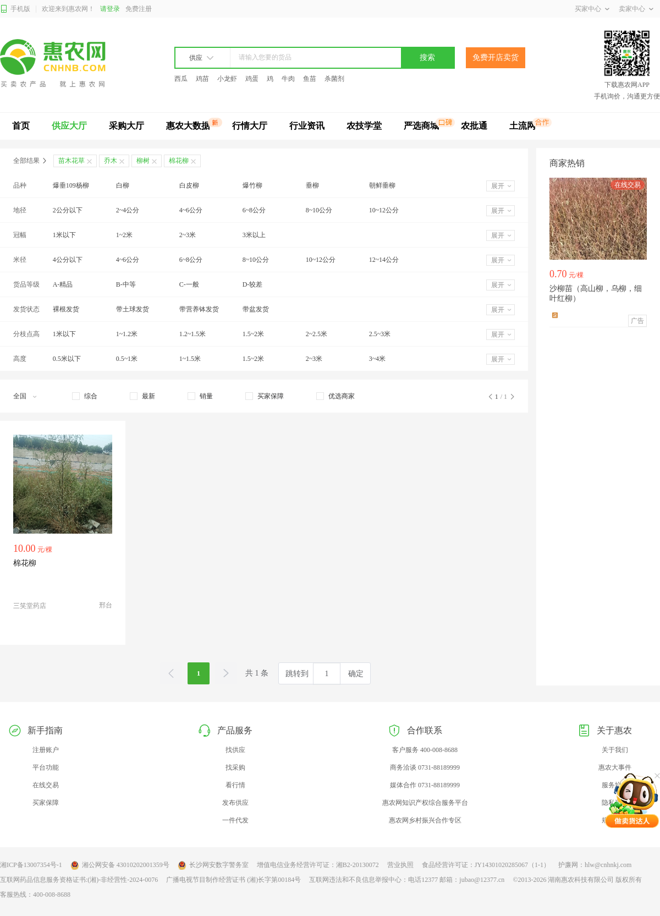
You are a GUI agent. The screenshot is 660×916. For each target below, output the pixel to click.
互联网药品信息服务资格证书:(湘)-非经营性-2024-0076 (79, 880)
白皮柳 (189, 185)
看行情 (235, 785)
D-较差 (253, 284)
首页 (21, 125)
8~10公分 (319, 210)
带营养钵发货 (199, 309)
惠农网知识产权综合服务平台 (425, 803)
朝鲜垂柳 (382, 185)
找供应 (235, 750)
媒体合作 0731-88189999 (425, 785)
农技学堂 (364, 125)
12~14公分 (384, 260)
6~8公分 (254, 210)
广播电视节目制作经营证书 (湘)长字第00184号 (233, 880)
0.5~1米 (127, 359)
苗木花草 (71, 160)
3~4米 (377, 359)
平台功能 (45, 767)
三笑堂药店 (29, 606)
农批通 (474, 125)
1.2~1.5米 (192, 334)
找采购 (235, 767)
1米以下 (64, 235)
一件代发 (235, 820)
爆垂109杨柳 (71, 185)
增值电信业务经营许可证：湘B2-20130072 (318, 865)
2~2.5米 (317, 334)
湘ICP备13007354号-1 (31, 865)
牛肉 (288, 79)
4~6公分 (191, 210)
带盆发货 (256, 309)
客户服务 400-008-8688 (425, 750)
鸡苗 (202, 79)
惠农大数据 (188, 125)
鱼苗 (309, 79)
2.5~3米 (380, 334)
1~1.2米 (127, 334)
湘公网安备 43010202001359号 (119, 865)
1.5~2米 (254, 334)
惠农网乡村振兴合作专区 (425, 820)
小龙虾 (227, 79)
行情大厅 (249, 125)
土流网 (522, 125)
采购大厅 (126, 125)
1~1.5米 (190, 359)
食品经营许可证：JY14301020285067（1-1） (486, 865)
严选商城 (421, 125)
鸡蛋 (251, 79)
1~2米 (124, 235)
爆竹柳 (252, 185)
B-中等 (126, 284)
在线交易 (45, 785)
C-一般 (189, 284)
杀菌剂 (334, 79)
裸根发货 (66, 309)
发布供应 (235, 803)
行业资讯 (306, 125)
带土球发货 (132, 309)
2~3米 (187, 235)
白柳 (122, 185)
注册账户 (45, 750)
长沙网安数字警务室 (213, 865)
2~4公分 (128, 210)
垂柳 (312, 185)
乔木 (110, 160)
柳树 (143, 160)
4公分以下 (67, 260)
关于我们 (615, 750)
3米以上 (254, 235)
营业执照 (400, 865)
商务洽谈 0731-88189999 (425, 767)
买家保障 (45, 803)
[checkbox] (84, 396)
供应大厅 (69, 125)
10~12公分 (384, 210)
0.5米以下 (67, 359)
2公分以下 (67, 210)
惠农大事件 (614, 767)
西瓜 (181, 79)
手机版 (15, 9)
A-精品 (63, 284)
